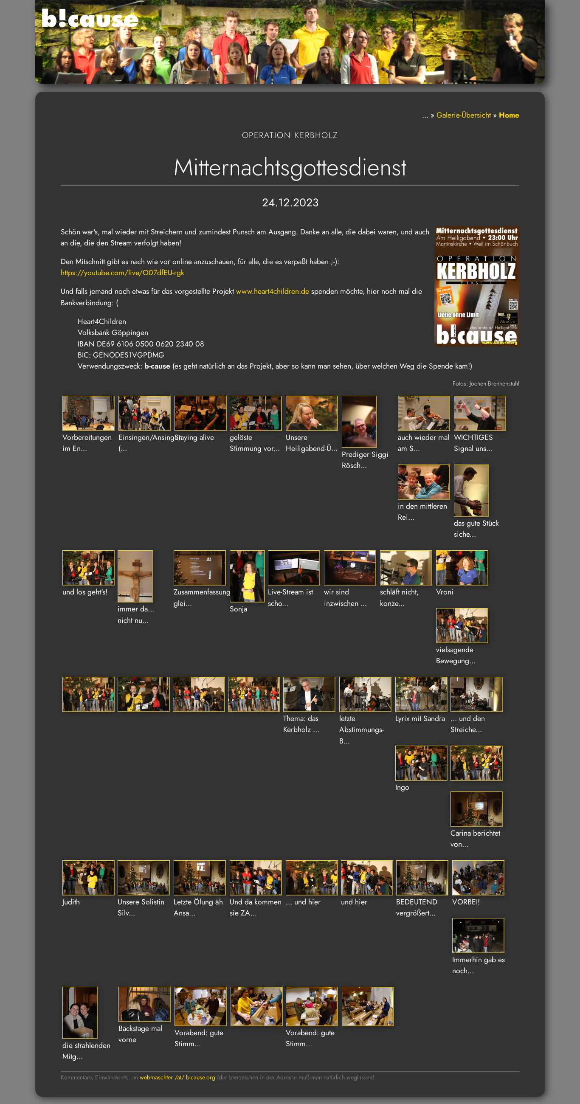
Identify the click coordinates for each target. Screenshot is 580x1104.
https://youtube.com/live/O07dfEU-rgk (122, 272)
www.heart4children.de (272, 291)
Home (509, 115)
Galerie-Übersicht (463, 115)
